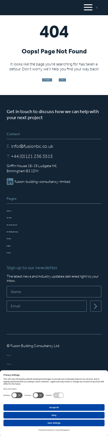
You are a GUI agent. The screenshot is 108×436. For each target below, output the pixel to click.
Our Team (14, 223)
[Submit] (95, 312)
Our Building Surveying (25, 237)
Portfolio (13, 244)
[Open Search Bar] (98, 8)
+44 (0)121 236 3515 (30, 162)
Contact (13, 258)
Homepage (39, 83)
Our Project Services (23, 230)
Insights (13, 251)
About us (14, 216)
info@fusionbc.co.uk (30, 152)
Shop (73, 83)
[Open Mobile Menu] (87, 8)
